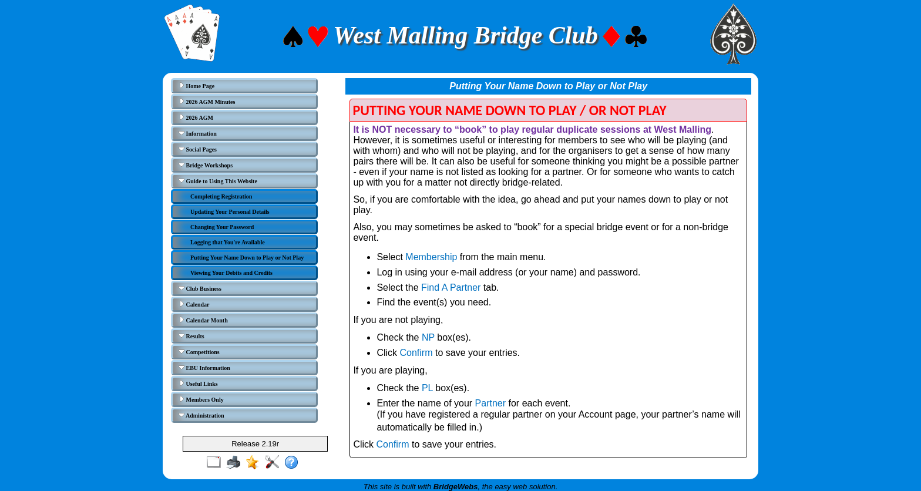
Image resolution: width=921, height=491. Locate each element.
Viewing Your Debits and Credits (231, 273)
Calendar (194, 304)
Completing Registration (221, 196)
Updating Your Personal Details (230, 211)
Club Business (200, 288)
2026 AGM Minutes (207, 101)
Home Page (196, 85)
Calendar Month (203, 320)
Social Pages (198, 149)
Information (198, 133)
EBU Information (204, 367)
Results (191, 335)
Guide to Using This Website (218, 180)
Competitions (199, 351)
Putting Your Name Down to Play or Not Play (247, 257)
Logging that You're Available (227, 242)
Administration (201, 415)
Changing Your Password (222, 227)
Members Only (201, 399)
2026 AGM (196, 117)
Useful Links (198, 383)
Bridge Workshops (206, 165)
